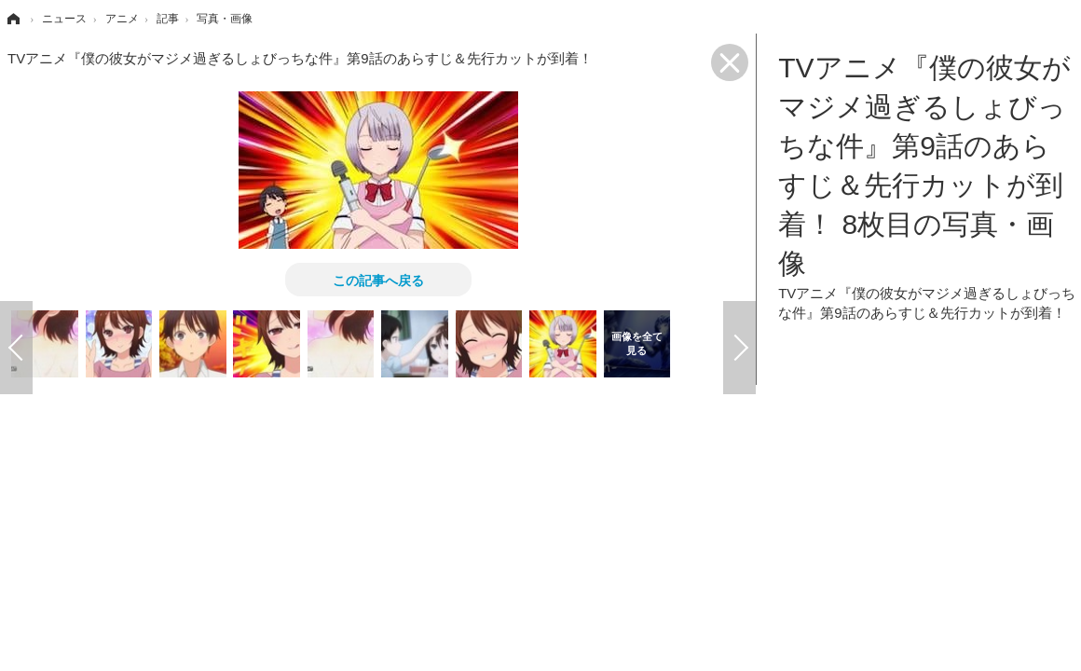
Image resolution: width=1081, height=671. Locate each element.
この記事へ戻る (378, 279)
